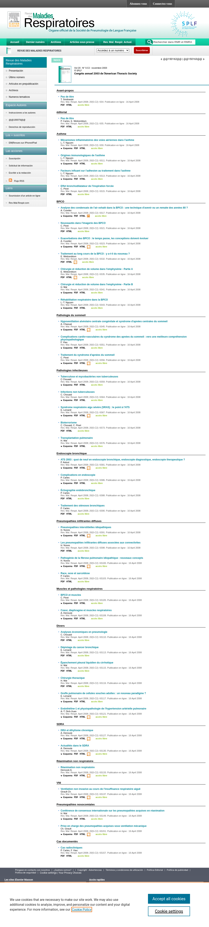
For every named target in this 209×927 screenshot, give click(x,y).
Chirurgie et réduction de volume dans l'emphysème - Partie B (97, 284)
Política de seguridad (25, 872)
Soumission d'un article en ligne (24, 195)
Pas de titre (67, 96)
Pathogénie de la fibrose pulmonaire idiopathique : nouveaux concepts (102, 558)
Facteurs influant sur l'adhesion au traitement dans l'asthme (95, 170)
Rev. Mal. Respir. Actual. (117, 42)
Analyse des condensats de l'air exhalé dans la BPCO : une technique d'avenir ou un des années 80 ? (124, 207)
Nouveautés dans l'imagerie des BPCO (83, 223)
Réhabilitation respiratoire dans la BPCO (84, 299)
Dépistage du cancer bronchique (80, 647)
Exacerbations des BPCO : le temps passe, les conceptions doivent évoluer (104, 238)
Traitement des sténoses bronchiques (82, 505)
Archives (56, 42)
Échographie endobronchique (78, 490)
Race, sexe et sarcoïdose (75, 573)
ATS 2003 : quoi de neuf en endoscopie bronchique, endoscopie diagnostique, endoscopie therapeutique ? (123, 459)
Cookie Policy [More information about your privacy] (81, 909)
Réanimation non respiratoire (78, 767)
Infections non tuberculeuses (78, 392)
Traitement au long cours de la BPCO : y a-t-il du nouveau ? (95, 253)
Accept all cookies (169, 898)
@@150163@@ (194, 59)
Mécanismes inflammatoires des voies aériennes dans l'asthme (97, 140)
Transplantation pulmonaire (77, 438)
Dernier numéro (35, 42)
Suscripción (14, 158)
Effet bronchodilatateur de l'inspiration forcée (87, 186)
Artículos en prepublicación (23, 83)
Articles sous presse (82, 42)
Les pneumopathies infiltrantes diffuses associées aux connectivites (100, 542)
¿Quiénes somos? (62, 870)
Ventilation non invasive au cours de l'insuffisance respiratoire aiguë (100, 789)
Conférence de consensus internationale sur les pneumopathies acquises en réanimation (113, 810)
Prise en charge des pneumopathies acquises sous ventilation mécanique (104, 826)
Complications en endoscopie (78, 475)
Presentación (16, 70)
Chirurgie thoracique (73, 678)
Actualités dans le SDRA (75, 745)
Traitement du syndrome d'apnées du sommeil (88, 355)
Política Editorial (155, 870)
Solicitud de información (21, 165)
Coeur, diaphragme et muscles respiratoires (86, 610)
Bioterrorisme (69, 422)
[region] (104, 904)
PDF (63, 105)
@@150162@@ (171, 59)
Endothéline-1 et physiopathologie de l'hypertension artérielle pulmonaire (103, 708)
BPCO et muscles (71, 595)
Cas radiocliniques (71, 847)
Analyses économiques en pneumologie (84, 632)
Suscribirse (142, 50)
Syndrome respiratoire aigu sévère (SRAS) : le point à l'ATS (95, 407)
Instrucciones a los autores (22, 112)
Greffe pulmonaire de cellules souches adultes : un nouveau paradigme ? (103, 693)
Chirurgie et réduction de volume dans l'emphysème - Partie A (97, 269)
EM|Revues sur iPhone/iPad (23, 142)
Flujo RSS (16, 181)
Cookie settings (169, 911)
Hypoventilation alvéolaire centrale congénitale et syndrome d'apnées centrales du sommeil (114, 321)
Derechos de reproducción (22, 127)
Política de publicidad (177, 870)
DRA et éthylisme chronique (77, 730)
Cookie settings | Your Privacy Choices (60, 872)
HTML (69, 105)
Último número (17, 77)
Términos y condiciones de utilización (124, 870)
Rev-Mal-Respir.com (19, 203)
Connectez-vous (162, 3)
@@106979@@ (17, 120)
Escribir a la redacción (20, 173)
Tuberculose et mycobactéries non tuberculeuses (89, 376)
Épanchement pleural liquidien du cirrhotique (87, 662)
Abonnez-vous (138, 3)
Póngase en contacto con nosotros (32, 870)
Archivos (13, 90)
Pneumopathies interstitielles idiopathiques (86, 527)
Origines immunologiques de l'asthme (83, 155)
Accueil (14, 42)
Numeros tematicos (19, 96)
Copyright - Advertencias (89, 870)
